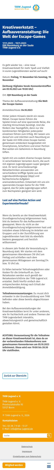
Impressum (27, 451)
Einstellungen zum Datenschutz (27, 456)
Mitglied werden (14, 465)
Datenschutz (27, 447)
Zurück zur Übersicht (15, 375)
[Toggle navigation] (49, 465)
